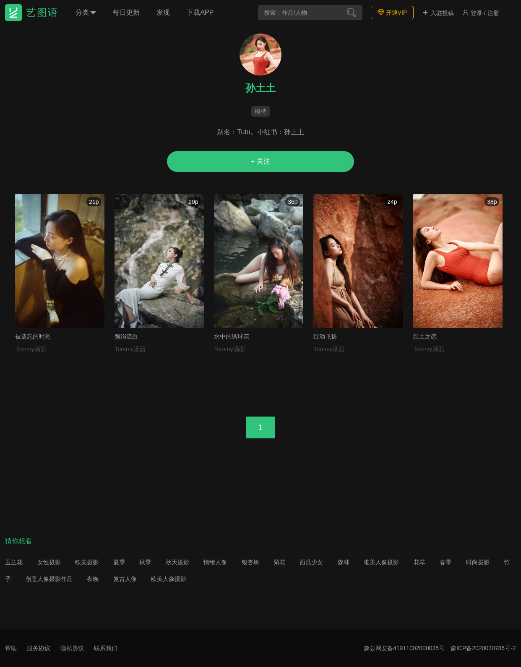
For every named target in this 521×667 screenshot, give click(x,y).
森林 (343, 562)
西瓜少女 (311, 562)
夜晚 (93, 579)
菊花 (279, 562)
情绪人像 (215, 562)
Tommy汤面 (30, 349)
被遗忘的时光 (32, 336)
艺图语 (42, 12)
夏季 (119, 562)
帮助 (11, 648)
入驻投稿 (438, 13)
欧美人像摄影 (168, 579)
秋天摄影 (177, 562)
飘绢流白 (126, 336)
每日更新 (126, 12)
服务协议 (38, 648)
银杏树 (250, 562)
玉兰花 (14, 562)
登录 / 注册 (480, 13)
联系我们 (105, 648)
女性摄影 (49, 562)
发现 (163, 12)
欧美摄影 (87, 562)
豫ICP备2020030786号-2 (483, 648)
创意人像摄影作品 (49, 579)
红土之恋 (425, 336)
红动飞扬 (325, 336)
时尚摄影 (478, 562)
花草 (419, 562)
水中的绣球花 (231, 336)
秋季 (145, 562)
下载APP (200, 12)
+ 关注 (260, 161)
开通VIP (392, 12)
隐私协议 (72, 648)
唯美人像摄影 (381, 562)
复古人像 (125, 579)
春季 (445, 562)
